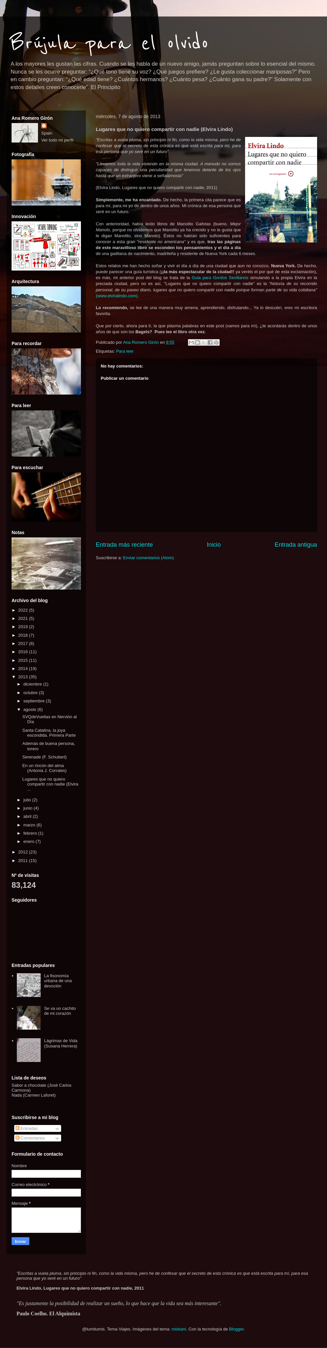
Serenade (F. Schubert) (44, 756)
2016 (23, 651)
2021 (23, 618)
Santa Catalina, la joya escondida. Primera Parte (49, 733)
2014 (23, 668)
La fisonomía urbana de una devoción (58, 980)
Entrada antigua (296, 544)
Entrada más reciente (124, 544)
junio (28, 808)
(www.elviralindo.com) (116, 295)
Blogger (236, 1329)
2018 (23, 635)
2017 (23, 643)
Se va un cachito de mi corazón (60, 1011)
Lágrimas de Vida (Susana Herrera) (60, 1043)
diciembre (33, 684)
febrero (30, 833)
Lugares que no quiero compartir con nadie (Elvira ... (50, 784)
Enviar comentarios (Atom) (148, 557)
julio (27, 799)
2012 (23, 852)
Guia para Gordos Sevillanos (219, 277)
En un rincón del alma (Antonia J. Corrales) (44, 768)
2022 (23, 610)
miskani (178, 1329)
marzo (30, 824)
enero (29, 841)
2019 (23, 626)
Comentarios (30, 1138)
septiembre (34, 700)
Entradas (27, 1128)
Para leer (124, 351)
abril (28, 816)
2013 (23, 676)
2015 (23, 660)
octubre (31, 692)
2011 (23, 860)
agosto (30, 709)
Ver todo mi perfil (57, 140)
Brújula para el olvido (109, 43)
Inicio (214, 544)
